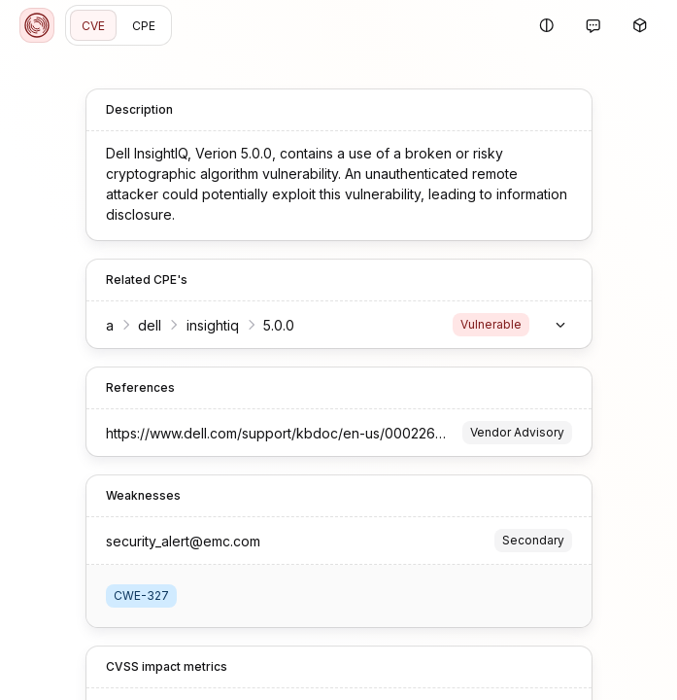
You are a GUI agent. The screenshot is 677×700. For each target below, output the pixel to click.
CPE (143, 25)
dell (149, 325)
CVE (93, 25)
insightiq (212, 325)
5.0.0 (278, 325)
